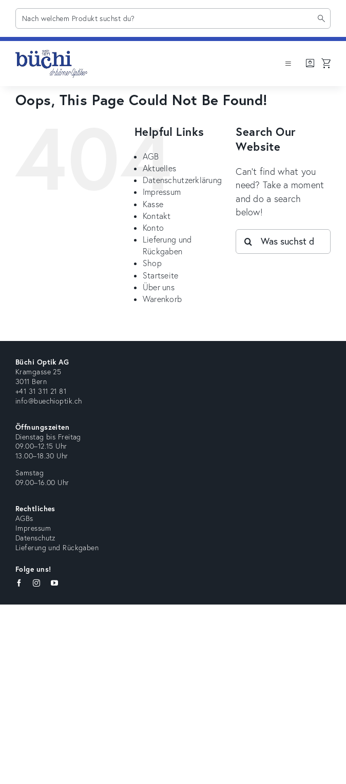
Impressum (162, 192)
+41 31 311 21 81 (40, 391)
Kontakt (157, 216)
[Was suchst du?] (283, 241)
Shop (152, 263)
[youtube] (54, 583)
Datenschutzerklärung (182, 180)
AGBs (24, 518)
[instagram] (36, 583)
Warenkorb (162, 299)
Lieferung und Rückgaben (57, 547)
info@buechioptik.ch (48, 401)
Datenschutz (35, 537)
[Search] (248, 241)
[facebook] (19, 583)
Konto (153, 228)
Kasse (153, 204)
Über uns (159, 287)
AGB (151, 156)
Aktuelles (159, 168)
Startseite (161, 275)
